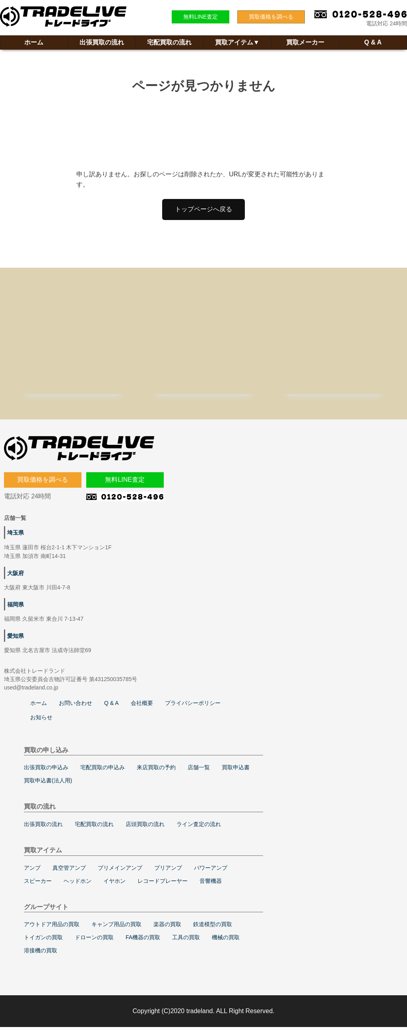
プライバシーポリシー (193, 707)
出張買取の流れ (101, 42)
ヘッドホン (77, 885)
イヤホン (114, 885)
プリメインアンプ (120, 872)
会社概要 (142, 707)
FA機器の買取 (143, 941)
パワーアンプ (210, 872)
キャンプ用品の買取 (116, 928)
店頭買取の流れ (145, 828)
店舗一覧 (199, 771)
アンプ (32, 872)
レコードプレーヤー (163, 885)
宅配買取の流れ (169, 42)
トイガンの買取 (43, 941)
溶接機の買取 (40, 954)
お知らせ (41, 721)
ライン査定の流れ (198, 828)
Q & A (373, 42)
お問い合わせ (75, 707)
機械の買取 (226, 941)
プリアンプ (168, 872)
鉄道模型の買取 (212, 928)
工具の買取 (186, 941)
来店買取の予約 (156, 771)
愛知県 (15, 640)
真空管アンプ (69, 872)
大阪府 (15, 577)
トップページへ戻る (203, 209)
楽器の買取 (167, 928)
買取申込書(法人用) (48, 784)
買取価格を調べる (271, 17)
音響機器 (211, 885)
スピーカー (38, 885)
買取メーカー (305, 42)
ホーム (33, 42)
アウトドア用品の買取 (51, 928)
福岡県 (15, 608)
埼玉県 (15, 536)
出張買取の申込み (46, 771)
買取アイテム (237, 42)
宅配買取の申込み (102, 771)
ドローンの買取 (94, 941)
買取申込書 (236, 771)
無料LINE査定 (200, 17)
